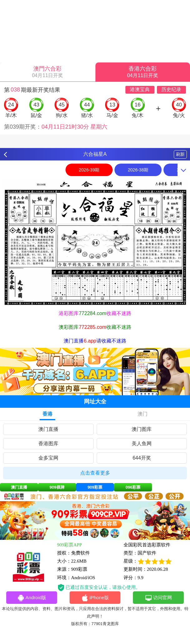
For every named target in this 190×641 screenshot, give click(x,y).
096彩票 (132, 487)
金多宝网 (48, 458)
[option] (95, 243)
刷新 (180, 154)
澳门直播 (48, 429)
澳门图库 (142, 429)
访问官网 (158, 598)
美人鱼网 (142, 443)
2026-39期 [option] (89, 169)
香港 (47, 414)
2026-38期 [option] (138, 169)
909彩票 (95, 487)
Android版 (31, 598)
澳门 (143, 414)
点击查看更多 (95, 473)
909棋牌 (57, 487)
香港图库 (48, 443)
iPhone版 (95, 598)
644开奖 (142, 458)
